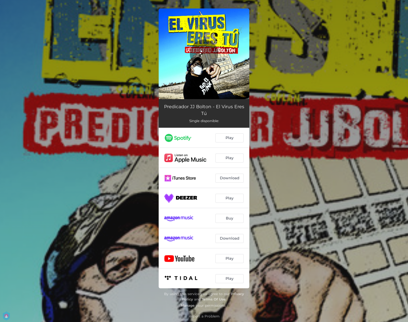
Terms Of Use (214, 299)
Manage (188, 305)
